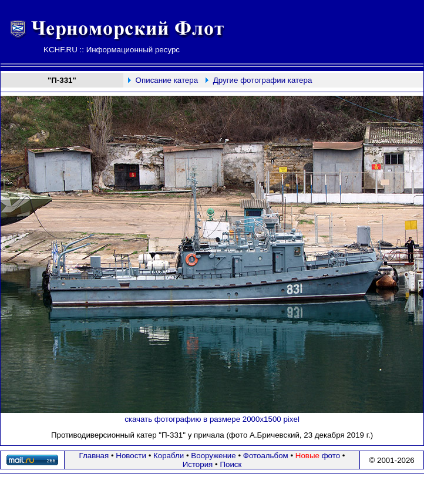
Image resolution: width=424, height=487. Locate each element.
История (198, 464)
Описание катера (167, 80)
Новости (131, 455)
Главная (94, 455)
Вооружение (213, 455)
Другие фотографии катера (262, 80)
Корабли (168, 455)
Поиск (230, 464)
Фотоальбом (265, 455)
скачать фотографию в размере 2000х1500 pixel (212, 419)
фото (317, 455)
